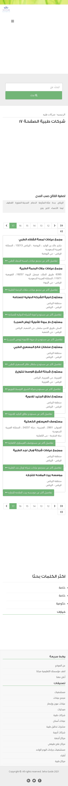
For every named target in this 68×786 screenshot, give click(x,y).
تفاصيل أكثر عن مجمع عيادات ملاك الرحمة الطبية (31, 289)
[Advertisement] (34, 40)
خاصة (62, 588)
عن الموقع (60, 665)
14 (34, 225)
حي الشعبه (47, 332)
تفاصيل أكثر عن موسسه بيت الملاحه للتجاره (28, 492)
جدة (54, 202)
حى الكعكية (42, 435)
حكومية (60, 604)
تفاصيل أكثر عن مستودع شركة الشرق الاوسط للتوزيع (33, 389)
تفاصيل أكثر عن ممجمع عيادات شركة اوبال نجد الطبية (33, 467)
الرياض (60, 202)
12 (48, 225)
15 (27, 225)
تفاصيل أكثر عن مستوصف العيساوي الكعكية (29, 443)
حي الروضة (47, 253)
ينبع (42, 208)
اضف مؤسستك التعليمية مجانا (50, 671)
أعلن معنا (60, 677)
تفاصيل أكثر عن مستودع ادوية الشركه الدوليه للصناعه (33, 314)
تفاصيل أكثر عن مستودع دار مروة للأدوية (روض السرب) (33, 339)
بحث (33, 95)
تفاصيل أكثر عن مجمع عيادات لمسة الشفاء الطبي (31, 260)
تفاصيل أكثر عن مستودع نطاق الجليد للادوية (28, 414)
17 (13, 225)
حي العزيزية (47, 382)
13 (41, 225)
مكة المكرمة (44, 202)
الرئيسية (61, 114)
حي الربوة (48, 282)
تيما (61, 208)
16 (20, 225)
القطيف (9, 202)
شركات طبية (49, 114)
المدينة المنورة (22, 202)
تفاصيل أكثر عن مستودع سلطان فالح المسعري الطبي (33, 364)
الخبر (47, 208)
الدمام (34, 202)
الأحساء (54, 208)
